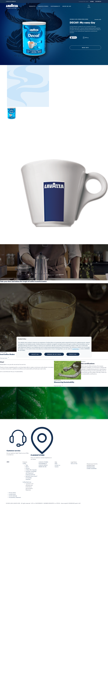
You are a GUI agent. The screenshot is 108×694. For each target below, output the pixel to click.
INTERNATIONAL (91, 467)
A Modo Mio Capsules (31, 469)
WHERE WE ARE (42, 466)
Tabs (27, 465)
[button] (88, 6)
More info (85, 47)
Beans (27, 466)
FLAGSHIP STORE (37, 455)
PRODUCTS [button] (32, 6)
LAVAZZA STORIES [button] (43, 6)
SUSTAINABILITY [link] (55, 6)
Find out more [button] (5, 358)
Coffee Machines (27, 482)
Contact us (57, 465)
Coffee (24, 463)
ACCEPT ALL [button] (35, 354)
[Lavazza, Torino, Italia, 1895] (12, 6)
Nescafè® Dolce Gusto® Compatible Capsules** (31, 478)
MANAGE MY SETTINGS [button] (54, 354)
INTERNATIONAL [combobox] (91, 465)
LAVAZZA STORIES (43, 462)
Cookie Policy (12, 494)
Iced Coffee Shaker (7, 354)
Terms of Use (74, 463)
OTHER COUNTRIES (92, 468)
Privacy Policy (12, 492)
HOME (92, 1)
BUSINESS (98, 1)
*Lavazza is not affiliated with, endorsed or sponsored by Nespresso (29, 487)
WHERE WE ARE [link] (66, 6)
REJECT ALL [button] (72, 354)
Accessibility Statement (15, 497)
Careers (56, 466)
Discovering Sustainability (64, 382)
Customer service (13, 451)
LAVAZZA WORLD (11, 1)
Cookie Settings (13, 495)
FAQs (56, 463)
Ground (27, 468)
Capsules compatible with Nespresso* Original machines (31, 473)
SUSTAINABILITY (43, 463)
